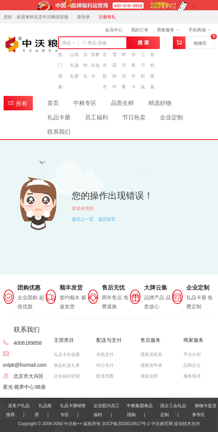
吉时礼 (85, 65)
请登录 (83, 16)
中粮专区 (84, 103)
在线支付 (105, 354)
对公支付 (105, 365)
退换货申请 (151, 365)
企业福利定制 (67, 376)
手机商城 (199, 29)
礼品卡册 (58, 117)
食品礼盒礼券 (67, 365)
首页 (53, 103)
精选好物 (159, 103)
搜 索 (143, 42)
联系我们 (58, 132)
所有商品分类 (18, 104)
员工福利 (96, 117)
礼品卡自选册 (67, 354)
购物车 (200, 43)
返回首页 (106, 219)
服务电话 (192, 376)
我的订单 (139, 29)
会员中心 (113, 29)
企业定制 (171, 117)
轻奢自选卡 (95, 65)
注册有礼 (107, 16)
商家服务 (168, 29)
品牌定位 (192, 365)
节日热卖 (133, 117)
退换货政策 (151, 354)
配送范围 (105, 376)
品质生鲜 (122, 103)
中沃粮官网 (162, 423)
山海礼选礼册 (74, 65)
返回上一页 (82, 219)
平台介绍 (192, 354)
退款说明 (149, 376)
